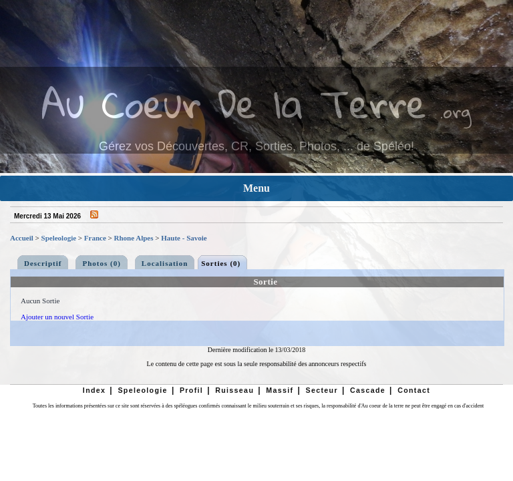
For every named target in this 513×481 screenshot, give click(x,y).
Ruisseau (234, 390)
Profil (191, 390)
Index (94, 390)
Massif (279, 390)
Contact (413, 390)
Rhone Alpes (134, 238)
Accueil (21, 238)
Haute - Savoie (183, 238)
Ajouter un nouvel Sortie (57, 317)
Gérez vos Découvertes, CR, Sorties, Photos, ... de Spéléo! (256, 146)
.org (456, 111)
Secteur (321, 390)
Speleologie (59, 238)
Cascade (367, 390)
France (95, 238)
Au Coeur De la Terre (234, 103)
